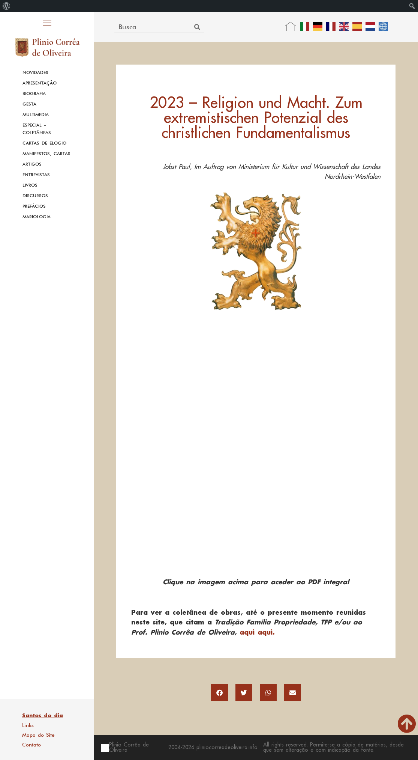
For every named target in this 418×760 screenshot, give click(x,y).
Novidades (35, 72)
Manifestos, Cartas (46, 153)
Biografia (34, 93)
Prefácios (34, 206)
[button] (219, 692)
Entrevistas (36, 174)
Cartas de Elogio (44, 143)
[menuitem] (6, 6)
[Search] (197, 27)
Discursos (35, 195)
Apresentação (39, 83)
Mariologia (36, 216)
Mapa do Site (38, 735)
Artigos (32, 164)
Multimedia (35, 114)
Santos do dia (42, 715)
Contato (31, 745)
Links (28, 725)
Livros (29, 185)
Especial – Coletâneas (36, 128)
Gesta (29, 104)
